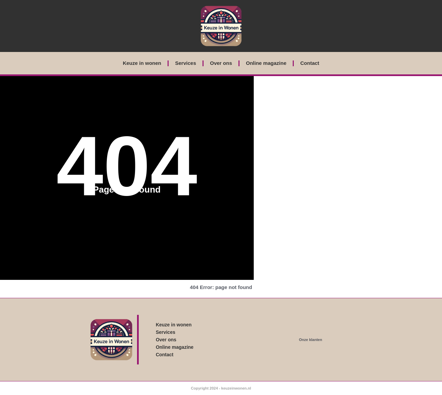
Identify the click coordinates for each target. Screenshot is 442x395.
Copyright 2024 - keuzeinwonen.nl (221, 388)
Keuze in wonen (142, 63)
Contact (309, 63)
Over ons (221, 63)
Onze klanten (310, 340)
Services (185, 63)
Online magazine (266, 63)
